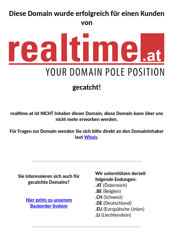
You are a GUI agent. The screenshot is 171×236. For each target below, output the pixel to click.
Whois (90, 137)
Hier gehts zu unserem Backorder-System (49, 203)
